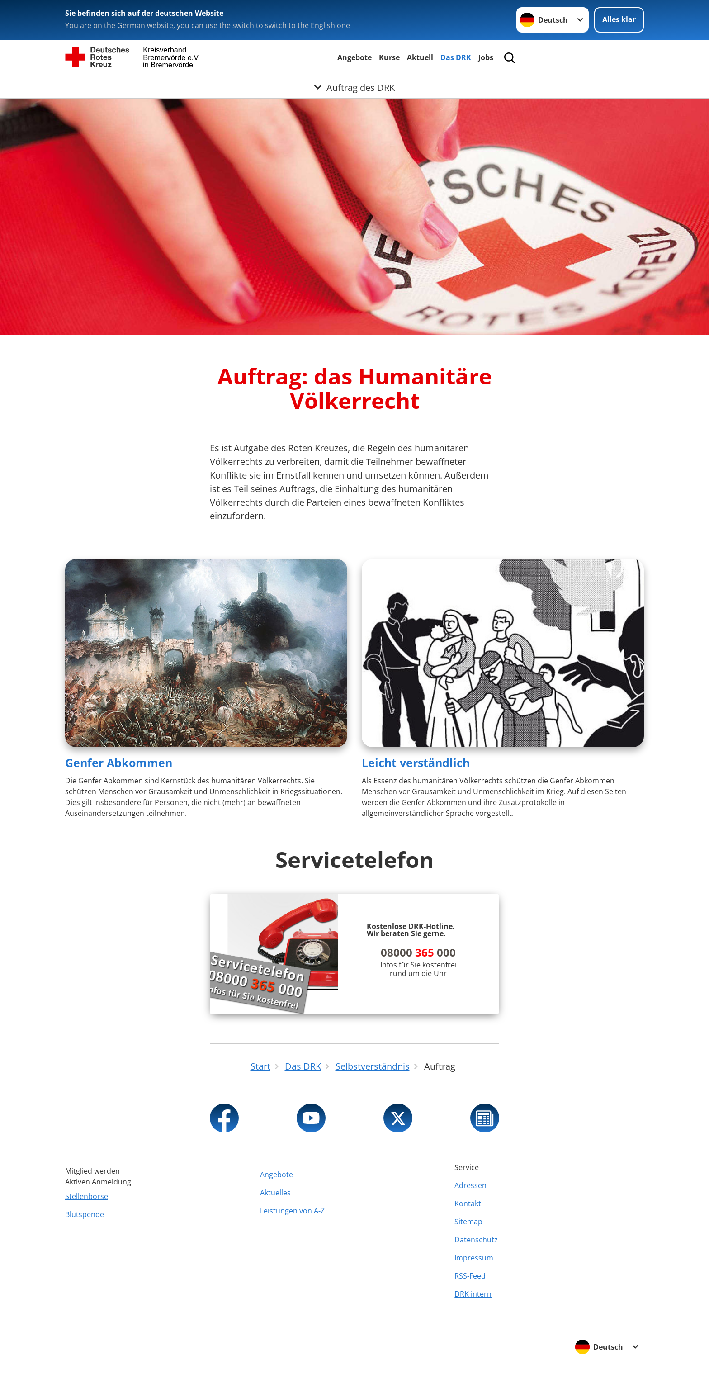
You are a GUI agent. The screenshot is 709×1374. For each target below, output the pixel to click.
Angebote (354, 57)
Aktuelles (275, 1193)
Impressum (473, 1258)
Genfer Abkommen (118, 762)
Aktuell (420, 57)
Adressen (470, 1185)
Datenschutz (476, 1240)
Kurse (389, 57)
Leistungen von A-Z (292, 1211)
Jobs (485, 57)
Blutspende (84, 1214)
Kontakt (467, 1203)
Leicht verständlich (416, 762)
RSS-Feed (470, 1276)
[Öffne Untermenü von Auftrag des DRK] (354, 87)
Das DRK (455, 57)
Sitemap (468, 1222)
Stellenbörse (86, 1196)
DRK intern (473, 1294)
